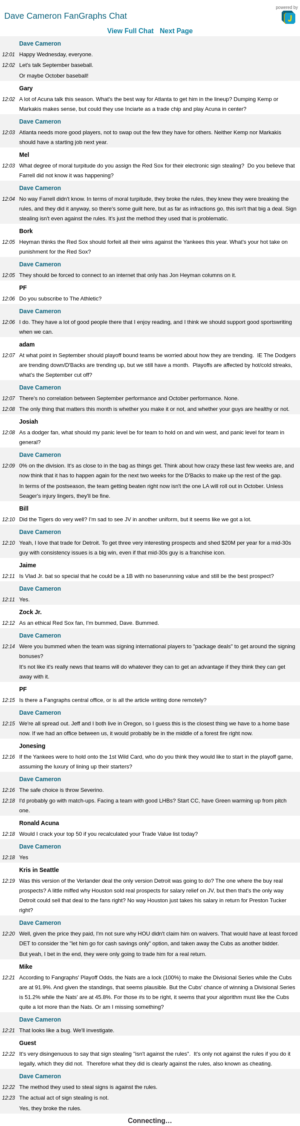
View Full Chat (130, 31)
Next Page (176, 31)
